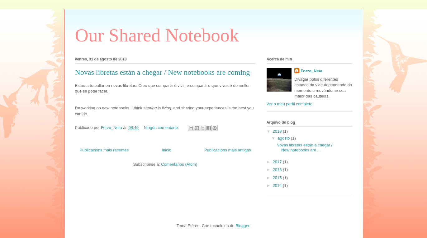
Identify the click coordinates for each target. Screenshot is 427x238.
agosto (284, 138)
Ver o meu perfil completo (289, 104)
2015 (278, 177)
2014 (278, 185)
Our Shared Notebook (157, 35)
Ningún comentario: (162, 127)
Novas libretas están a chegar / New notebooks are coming (162, 72)
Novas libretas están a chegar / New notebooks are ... (304, 147)
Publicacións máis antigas (227, 150)
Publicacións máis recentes (104, 150)
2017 (278, 161)
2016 (278, 169)
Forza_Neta (311, 71)
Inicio (166, 150)
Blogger (242, 225)
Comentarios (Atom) (179, 164)
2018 (278, 131)
